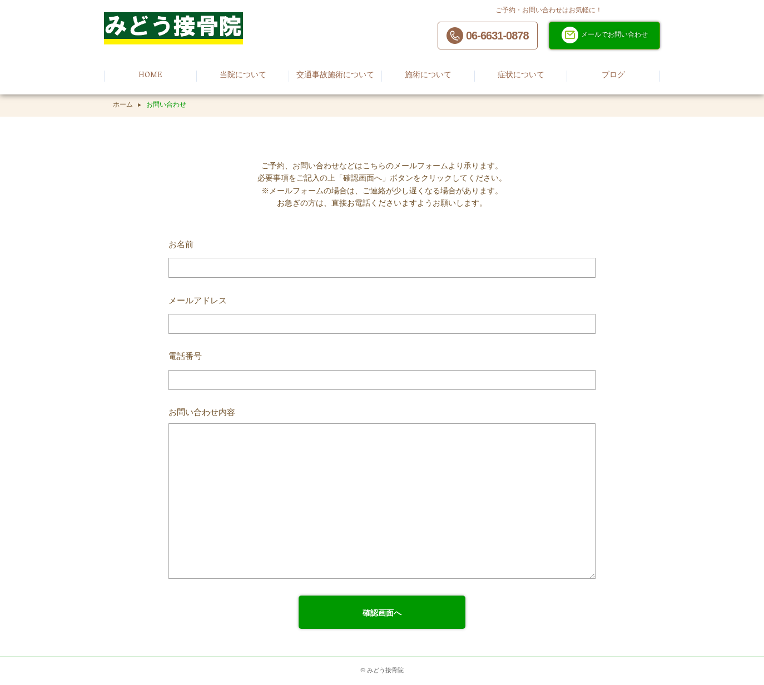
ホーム (123, 105)
